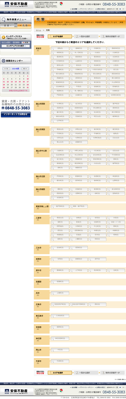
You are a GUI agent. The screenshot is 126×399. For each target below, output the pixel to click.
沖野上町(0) (79, 151)
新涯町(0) (97, 189)
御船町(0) (78, 168)
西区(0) (97, 304)
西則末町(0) (116, 74)
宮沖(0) (97, 235)
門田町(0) (60, 95)
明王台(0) (97, 116)
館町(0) (60, 239)
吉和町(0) (97, 95)
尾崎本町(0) (116, 48)
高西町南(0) (79, 108)
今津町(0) (60, 104)
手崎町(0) (60, 69)
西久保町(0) (60, 74)
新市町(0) (78, 180)
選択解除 (16, 42)
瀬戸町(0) (116, 104)
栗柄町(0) (60, 270)
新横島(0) (78, 259)
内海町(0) (78, 189)
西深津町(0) (97, 159)
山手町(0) (60, 121)
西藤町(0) (60, 78)
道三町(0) (60, 159)
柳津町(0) (116, 116)
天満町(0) (78, 69)
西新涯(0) (60, 193)
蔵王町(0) (116, 129)
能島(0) (115, 133)
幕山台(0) (60, 142)
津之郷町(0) (97, 108)
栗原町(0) (60, 57)
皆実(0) (97, 218)
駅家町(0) (78, 176)
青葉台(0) (60, 129)
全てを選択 (5, 42)
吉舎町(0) (60, 247)
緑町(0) (97, 193)
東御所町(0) (60, 82)
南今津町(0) (116, 112)
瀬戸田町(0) (60, 206)
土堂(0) (115, 65)
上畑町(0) (60, 293)
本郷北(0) (97, 230)
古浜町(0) (116, 57)
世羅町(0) (60, 281)
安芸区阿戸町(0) (60, 304)
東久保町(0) (116, 78)
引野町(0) (78, 138)
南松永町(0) (60, 116)
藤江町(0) (60, 112)
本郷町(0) (78, 112)
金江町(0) (78, 104)
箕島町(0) (116, 193)
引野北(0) (60, 138)
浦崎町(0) (78, 48)
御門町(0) (116, 163)
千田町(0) (60, 133)
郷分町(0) (60, 180)
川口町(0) (97, 151)
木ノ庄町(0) (79, 52)
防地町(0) (116, 86)
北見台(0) (116, 151)
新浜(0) (78, 65)
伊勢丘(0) (78, 129)
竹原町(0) (60, 361)
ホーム (38, 30)
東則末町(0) (79, 82)
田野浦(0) (60, 226)
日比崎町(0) (60, 86)
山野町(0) (116, 180)
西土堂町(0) (97, 74)
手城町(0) (97, 133)
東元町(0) (97, 82)
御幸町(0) (97, 180)
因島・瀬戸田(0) (78, 206)
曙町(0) (60, 189)
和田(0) (97, 239)
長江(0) (115, 69)
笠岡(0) (60, 259)
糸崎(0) (78, 218)
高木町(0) (97, 270)
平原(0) (78, 86)
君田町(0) (78, 247)
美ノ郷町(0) (79, 91)
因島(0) (60, 48)
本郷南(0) (60, 235)
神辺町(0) (116, 176)
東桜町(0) (60, 163)
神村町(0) (97, 104)
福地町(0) (97, 86)
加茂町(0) (97, 176)
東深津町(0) (79, 163)
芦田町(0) (60, 176)
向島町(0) (97, 91)
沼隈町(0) (78, 193)
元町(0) (115, 270)
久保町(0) (116, 52)
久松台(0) (97, 163)
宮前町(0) (78, 116)
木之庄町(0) (79, 155)
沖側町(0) (97, 48)
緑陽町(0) (78, 142)
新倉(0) (78, 222)
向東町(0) (116, 91)
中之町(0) (97, 226)
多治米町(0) (97, 155)
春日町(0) (97, 129)
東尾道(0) (97, 78)
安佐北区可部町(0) (78, 304)
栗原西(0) (78, 57)
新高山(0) (60, 65)
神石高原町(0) (60, 338)
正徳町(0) (116, 61)
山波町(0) (78, 61)
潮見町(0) (97, 61)
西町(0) (115, 159)
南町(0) (60, 168)
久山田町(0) (116, 82)
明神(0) (115, 235)
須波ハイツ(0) (116, 222)
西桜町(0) (78, 159)
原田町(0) (78, 78)
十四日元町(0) (97, 69)
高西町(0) (60, 108)
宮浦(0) (78, 235)
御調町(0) (60, 91)
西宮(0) (60, 230)
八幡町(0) (78, 239)
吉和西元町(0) (116, 95)
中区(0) (60, 350)
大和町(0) (78, 226)
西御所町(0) (79, 74)
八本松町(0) (60, 316)
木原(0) (115, 218)
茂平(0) (97, 259)
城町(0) (60, 222)
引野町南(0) (97, 138)
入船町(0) (60, 151)
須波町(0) (97, 222)
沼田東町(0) (79, 230)
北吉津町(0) (60, 155)
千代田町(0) (116, 155)
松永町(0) (97, 112)
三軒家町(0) (60, 61)
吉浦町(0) (78, 95)
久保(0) (97, 52)
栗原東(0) (97, 57)
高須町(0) (97, 65)
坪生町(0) (78, 133)
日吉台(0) (116, 138)
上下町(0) (78, 270)
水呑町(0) (60, 198)
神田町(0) (60, 52)
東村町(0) (116, 108)
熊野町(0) (60, 327)
